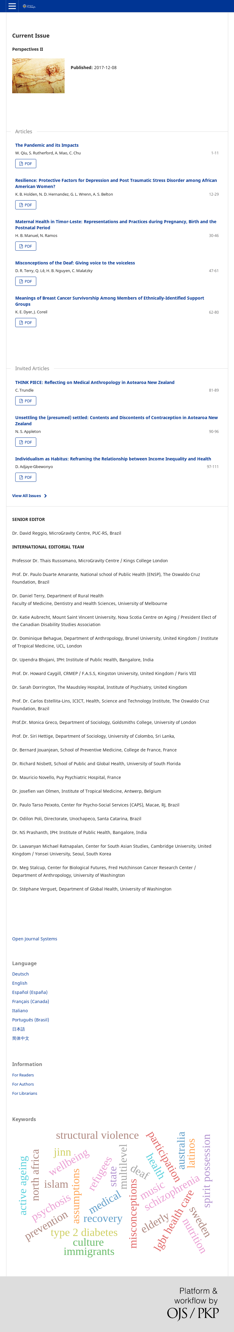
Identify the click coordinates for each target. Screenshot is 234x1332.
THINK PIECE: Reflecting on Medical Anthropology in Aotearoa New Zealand (95, 382)
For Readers (23, 1075)
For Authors (23, 1084)
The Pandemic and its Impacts (47, 145)
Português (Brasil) (30, 1020)
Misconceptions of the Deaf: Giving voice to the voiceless (75, 263)
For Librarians (24, 1093)
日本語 (18, 1029)
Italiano (20, 1010)
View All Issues (26, 495)
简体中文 (20, 1038)
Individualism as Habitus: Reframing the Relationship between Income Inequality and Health (113, 459)
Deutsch (20, 974)
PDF (28, 163)
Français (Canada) (30, 1001)
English (19, 983)
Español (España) (30, 992)
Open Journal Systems (34, 939)
